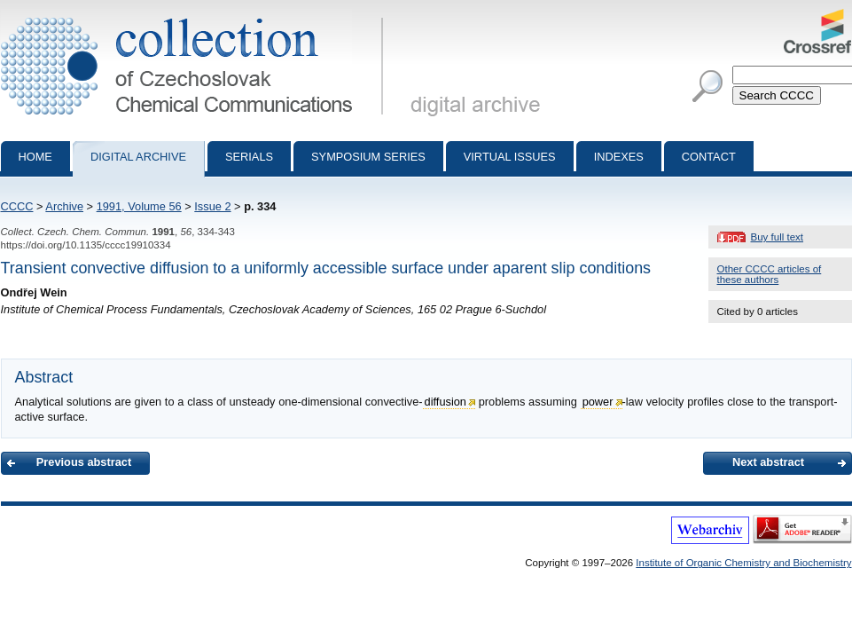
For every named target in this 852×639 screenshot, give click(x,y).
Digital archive (138, 156)
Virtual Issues (510, 156)
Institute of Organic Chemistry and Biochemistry (743, 562)
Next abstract (768, 462)
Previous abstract (83, 462)
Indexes (619, 156)
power (598, 401)
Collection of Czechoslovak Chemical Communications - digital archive (195, 16)
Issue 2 (212, 206)
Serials (249, 156)
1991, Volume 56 (139, 206)
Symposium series (368, 156)
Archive (64, 206)
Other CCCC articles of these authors (769, 274)
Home (35, 156)
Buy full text (777, 237)
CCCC (17, 206)
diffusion (445, 401)
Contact (709, 156)
